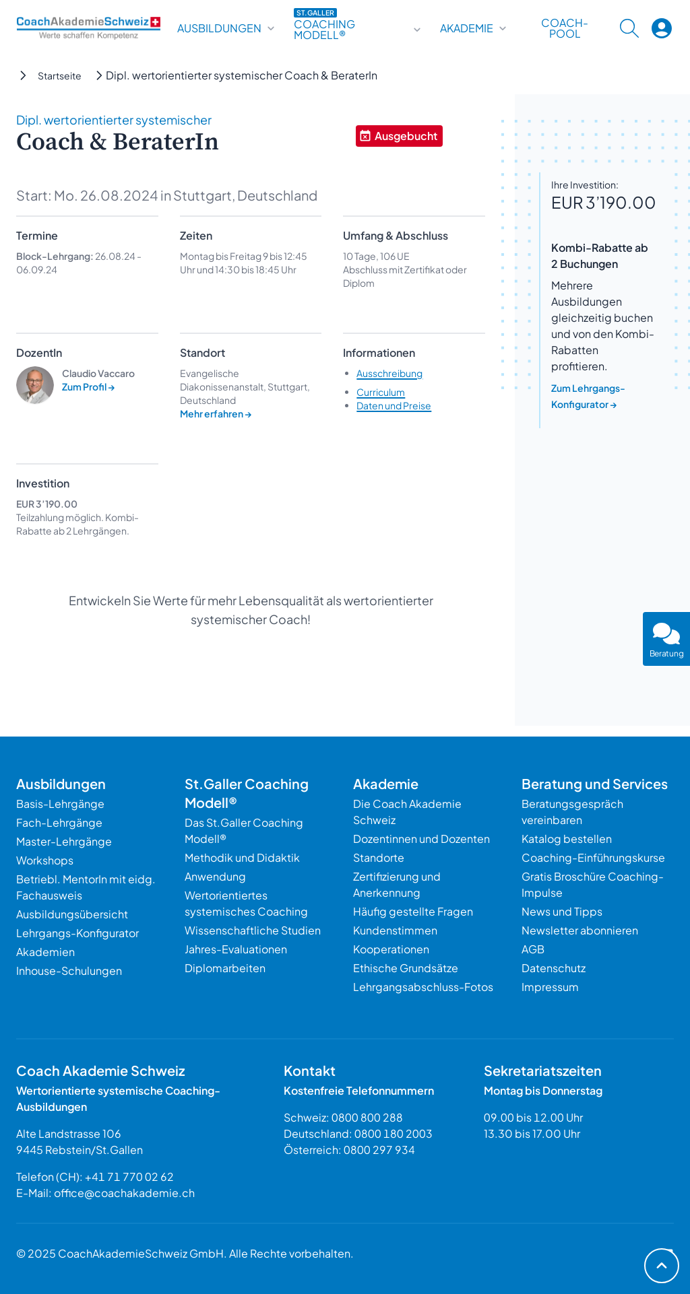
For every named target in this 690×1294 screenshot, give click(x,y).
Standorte (378, 857)
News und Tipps (562, 911)
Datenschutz (554, 968)
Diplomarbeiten (225, 968)
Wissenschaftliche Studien (253, 930)
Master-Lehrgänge (64, 841)
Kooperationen (391, 949)
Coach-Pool (564, 28)
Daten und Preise (393, 405)
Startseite (60, 75)
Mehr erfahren (216, 413)
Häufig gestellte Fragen (413, 911)
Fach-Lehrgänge (59, 822)
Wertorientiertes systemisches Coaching (246, 903)
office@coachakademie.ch (124, 1193)
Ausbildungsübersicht (72, 914)
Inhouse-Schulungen (69, 970)
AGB (533, 949)
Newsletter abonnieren (580, 930)
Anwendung (215, 876)
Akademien (45, 952)
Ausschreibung (389, 373)
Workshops (44, 860)
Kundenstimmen (395, 930)
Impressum (550, 987)
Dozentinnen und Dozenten (421, 838)
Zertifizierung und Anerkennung (397, 884)
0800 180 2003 (393, 1133)
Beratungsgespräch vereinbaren (572, 811)
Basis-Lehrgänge (60, 803)
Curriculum (380, 392)
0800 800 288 (367, 1117)
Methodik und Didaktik (242, 857)
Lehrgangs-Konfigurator (77, 933)
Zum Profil (88, 386)
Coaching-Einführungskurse (593, 857)
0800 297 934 (379, 1150)
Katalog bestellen (567, 838)
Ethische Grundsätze (405, 968)
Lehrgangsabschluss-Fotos (423, 987)
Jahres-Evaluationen (236, 949)
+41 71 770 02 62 (129, 1176)
